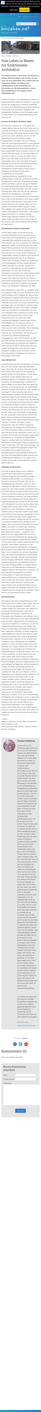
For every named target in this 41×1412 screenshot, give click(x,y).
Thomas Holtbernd (8, 38)
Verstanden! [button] (24, 10)
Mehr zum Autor (22, 1022)
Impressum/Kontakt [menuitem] (31, 17)
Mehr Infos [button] (13, 10)
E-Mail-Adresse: (8, 1079)
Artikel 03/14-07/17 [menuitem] (24, 14)
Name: (5, 1075)
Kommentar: (7, 1083)
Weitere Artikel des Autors (26, 1025)
